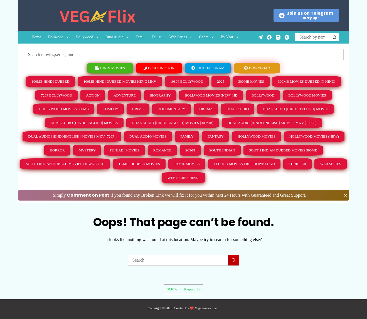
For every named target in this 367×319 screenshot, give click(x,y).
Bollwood (59, 37)
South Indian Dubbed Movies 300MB (283, 150)
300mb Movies (251, 81)
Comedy (110, 109)
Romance (162, 150)
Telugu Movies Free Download (244, 164)
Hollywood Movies (256, 136)
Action (93, 95)
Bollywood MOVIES (307, 95)
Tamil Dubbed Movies (139, 164)
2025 (220, 81)
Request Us (192, 289)
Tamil (140, 37)
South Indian (222, 150)
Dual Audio (118, 37)
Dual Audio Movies (147, 136)
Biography (160, 95)
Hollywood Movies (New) (314, 136)
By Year (231, 37)
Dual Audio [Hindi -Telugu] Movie (295, 109)
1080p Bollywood (186, 81)
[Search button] (335, 37)
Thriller (297, 164)
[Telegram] (260, 37)
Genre (207, 37)
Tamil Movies (187, 164)
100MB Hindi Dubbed (50, 81)
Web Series (181, 37)
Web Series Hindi (184, 178)
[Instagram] (278, 37)
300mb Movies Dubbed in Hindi (307, 81)
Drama (206, 109)
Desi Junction (159, 68)
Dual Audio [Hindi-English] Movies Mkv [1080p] (271, 123)
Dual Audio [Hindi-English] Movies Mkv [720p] (71, 136)
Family (187, 136)
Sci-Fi (190, 150)
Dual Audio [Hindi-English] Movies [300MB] (172, 123)
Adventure (125, 95)
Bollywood (263, 95)
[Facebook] (269, 37)
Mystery (87, 150)
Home (36, 37)
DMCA (171, 289)
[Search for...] (313, 37)
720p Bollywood (56, 95)
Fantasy (216, 136)
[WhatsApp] (287, 37)
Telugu (157, 37)
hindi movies (110, 68)
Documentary (171, 109)
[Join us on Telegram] (306, 15)
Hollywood (88, 37)
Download (257, 68)
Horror (57, 150)
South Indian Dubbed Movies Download (65, 164)
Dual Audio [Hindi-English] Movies (84, 123)
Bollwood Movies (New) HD (211, 95)
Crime (138, 109)
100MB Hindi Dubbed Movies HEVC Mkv (119, 81)
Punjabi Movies (124, 150)
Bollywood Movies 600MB (64, 109)
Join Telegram (207, 68)
